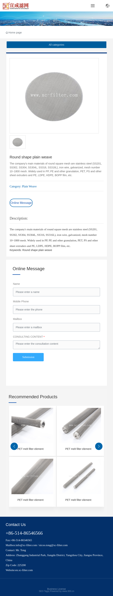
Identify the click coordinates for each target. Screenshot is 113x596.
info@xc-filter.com (26, 545)
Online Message (21, 202)
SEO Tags (44, 591)
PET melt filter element (31, 448)
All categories (56, 44)
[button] (14, 446)
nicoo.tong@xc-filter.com (53, 545)
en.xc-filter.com (24, 570)
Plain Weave (29, 186)
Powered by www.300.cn (62, 591)
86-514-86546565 (22, 540)
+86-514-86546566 (24, 533)
